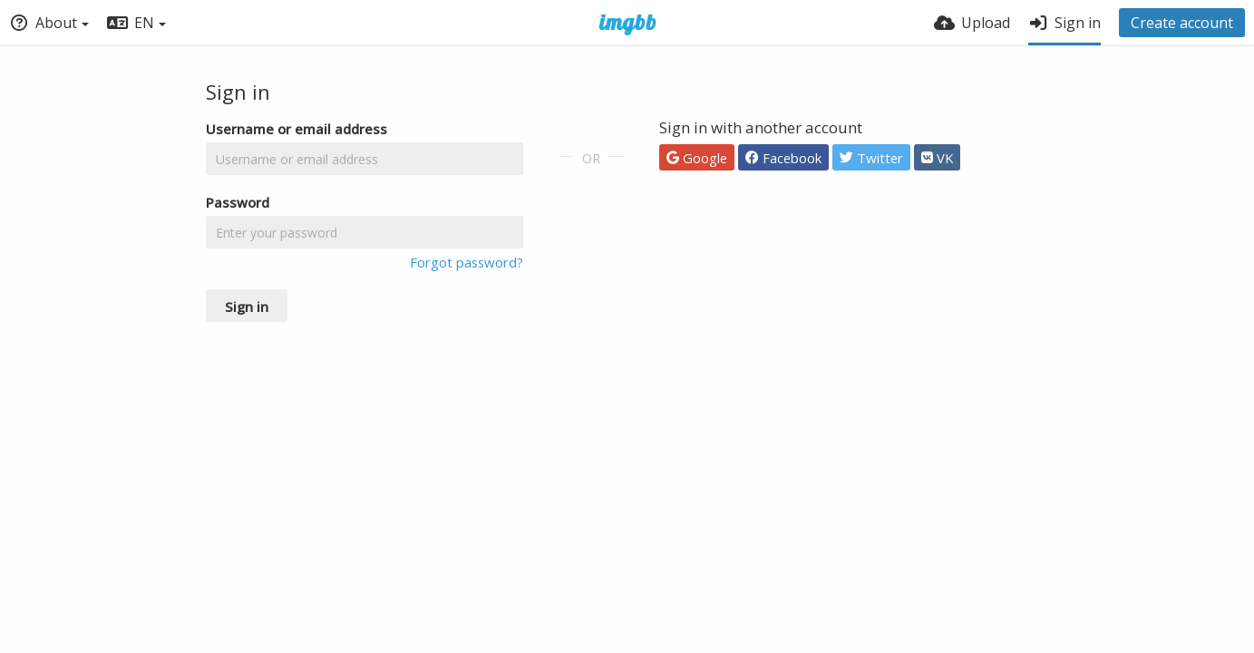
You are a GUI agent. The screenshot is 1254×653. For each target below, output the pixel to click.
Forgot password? (466, 262)
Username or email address (296, 129)
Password (237, 202)
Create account (1182, 23)
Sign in (246, 306)
